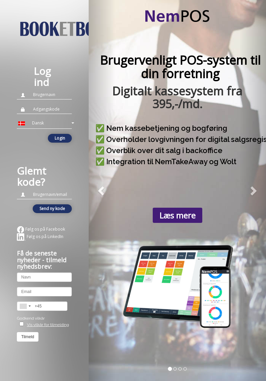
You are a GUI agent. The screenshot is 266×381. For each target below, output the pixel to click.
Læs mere (177, 215)
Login (60, 138)
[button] (44, 123)
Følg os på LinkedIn (40, 236)
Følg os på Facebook (41, 229)
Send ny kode (52, 208)
